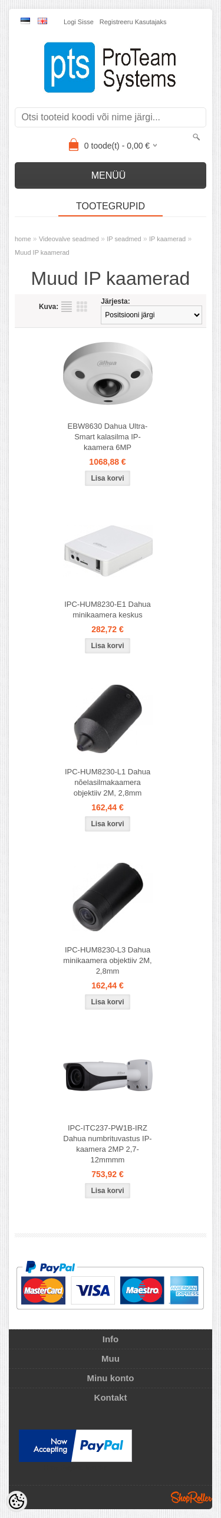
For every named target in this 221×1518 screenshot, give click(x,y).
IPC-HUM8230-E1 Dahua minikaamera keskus (107, 609)
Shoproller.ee (191, 1497)
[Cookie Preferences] (16, 1501)
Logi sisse (79, 21)
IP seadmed (124, 238)
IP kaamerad (167, 238)
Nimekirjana (66, 306)
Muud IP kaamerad (42, 252)
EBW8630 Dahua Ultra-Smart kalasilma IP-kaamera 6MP (108, 437)
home (23, 238)
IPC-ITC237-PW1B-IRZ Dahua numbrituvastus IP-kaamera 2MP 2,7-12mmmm (107, 1143)
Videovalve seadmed (69, 238)
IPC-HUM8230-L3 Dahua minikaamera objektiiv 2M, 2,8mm (107, 960)
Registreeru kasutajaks (133, 21)
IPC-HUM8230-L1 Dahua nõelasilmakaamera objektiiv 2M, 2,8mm (107, 782)
